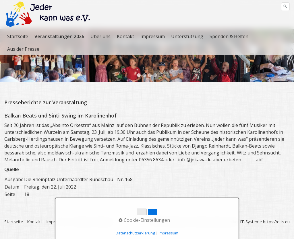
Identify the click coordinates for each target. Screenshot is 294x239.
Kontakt (125, 36)
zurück (5, 62)
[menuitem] (18, 36)
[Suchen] (285, 7)
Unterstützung (187, 36)
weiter (288, 62)
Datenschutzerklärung (92, 227)
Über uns (100, 36)
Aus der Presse (23, 49)
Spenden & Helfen (229, 36)
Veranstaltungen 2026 (59, 36)
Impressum (152, 36)
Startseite (17, 36)
